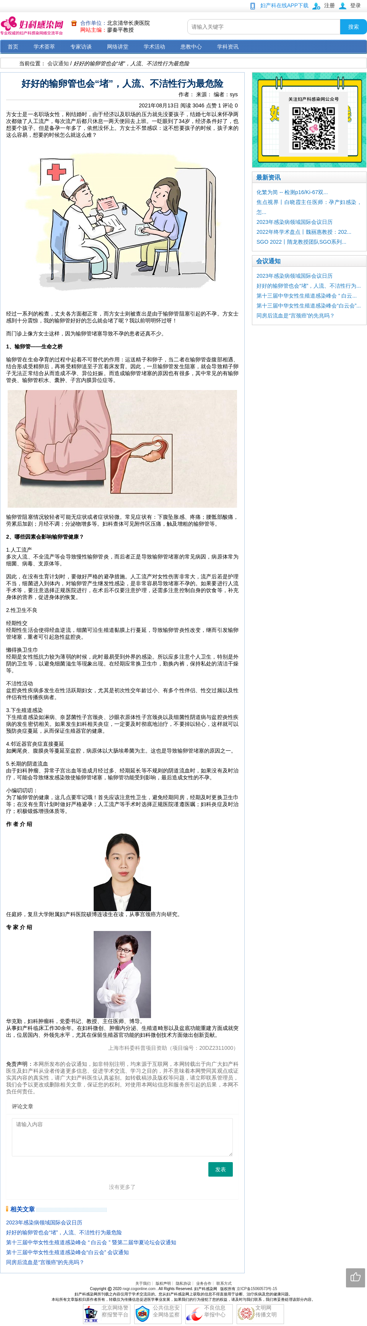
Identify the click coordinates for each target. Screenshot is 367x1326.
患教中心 (191, 47)
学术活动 (154, 47)
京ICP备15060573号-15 (257, 1289)
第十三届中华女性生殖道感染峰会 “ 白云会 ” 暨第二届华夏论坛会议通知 (91, 1242)
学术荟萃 (44, 47)
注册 (329, 5)
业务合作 (203, 1283)
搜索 (353, 27)
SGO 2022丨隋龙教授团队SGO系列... (301, 242)
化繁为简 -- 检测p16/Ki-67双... (292, 192)
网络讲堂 (117, 47)
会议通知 (58, 63)
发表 (220, 1169)
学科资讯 (228, 47)
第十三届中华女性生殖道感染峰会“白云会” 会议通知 (67, 1252)
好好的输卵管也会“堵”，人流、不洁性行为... (309, 286)
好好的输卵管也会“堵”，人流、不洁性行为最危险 (64, 1232)
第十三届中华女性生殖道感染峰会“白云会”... (309, 306)
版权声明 (163, 1283)
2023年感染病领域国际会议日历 (44, 1222)
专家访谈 (81, 47)
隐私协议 (183, 1283)
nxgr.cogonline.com (140, 1289)
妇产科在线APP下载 (284, 5)
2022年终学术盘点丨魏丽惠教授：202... (304, 232)
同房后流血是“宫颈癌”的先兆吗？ (45, 1262)
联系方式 (224, 1283)
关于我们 (143, 1283)
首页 (13, 47)
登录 (355, 5)
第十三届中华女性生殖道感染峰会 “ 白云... (307, 296)
